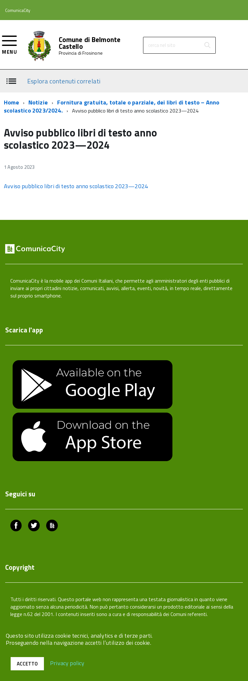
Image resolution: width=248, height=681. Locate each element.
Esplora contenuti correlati (63, 81)
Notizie (38, 102)
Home (11, 102)
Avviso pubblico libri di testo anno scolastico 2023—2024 (76, 186)
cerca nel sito (161, 45)
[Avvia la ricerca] (207, 45)
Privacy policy (67, 662)
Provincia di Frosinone (81, 53)
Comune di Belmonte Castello (90, 43)
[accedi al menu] (9, 44)
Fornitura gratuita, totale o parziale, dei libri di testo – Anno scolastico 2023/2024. (112, 106)
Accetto (27, 663)
